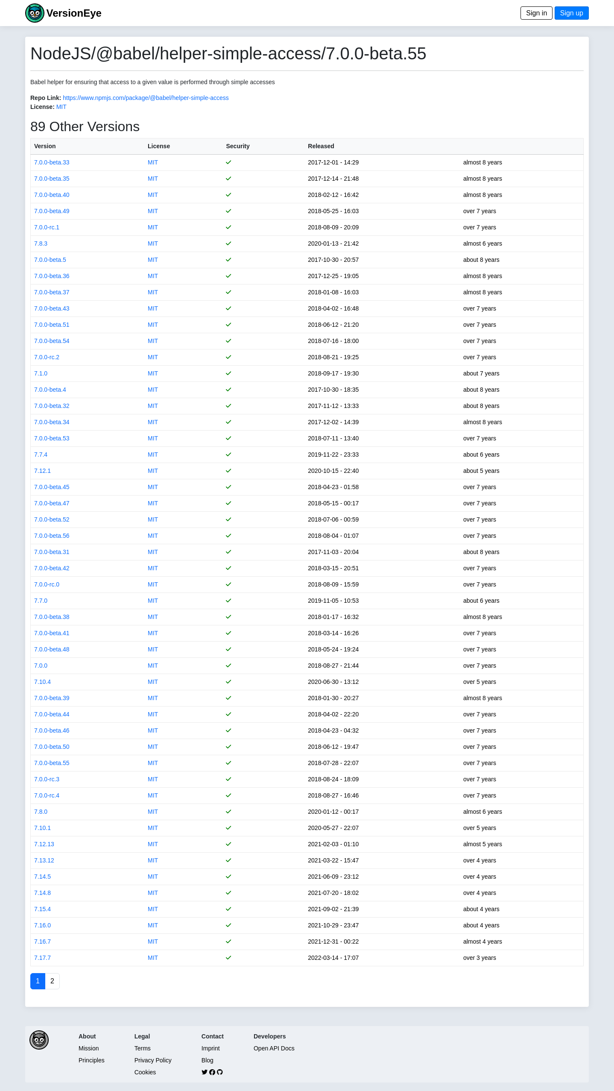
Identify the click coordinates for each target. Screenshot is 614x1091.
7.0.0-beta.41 (52, 633)
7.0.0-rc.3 (46, 779)
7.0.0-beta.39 (52, 698)
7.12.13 (44, 844)
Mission (89, 1048)
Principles (92, 1060)
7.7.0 (40, 600)
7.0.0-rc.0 (46, 584)
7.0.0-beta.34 (52, 422)
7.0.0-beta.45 (52, 487)
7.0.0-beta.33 (52, 162)
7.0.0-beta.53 (52, 438)
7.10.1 (42, 827)
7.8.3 (40, 243)
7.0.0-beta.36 (52, 276)
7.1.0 (40, 373)
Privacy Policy (153, 1060)
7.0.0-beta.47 (52, 503)
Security (237, 146)
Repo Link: (45, 97)
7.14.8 (42, 892)
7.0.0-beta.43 (52, 308)
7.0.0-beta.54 (52, 340)
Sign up (571, 13)
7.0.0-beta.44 (52, 714)
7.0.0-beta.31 (52, 551)
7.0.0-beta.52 (52, 519)
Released (321, 146)
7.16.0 (42, 925)
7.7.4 (40, 454)
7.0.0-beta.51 (52, 324)
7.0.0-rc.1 (46, 227)
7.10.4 (42, 681)
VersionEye (73, 13)
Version (45, 146)
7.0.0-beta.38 (52, 616)
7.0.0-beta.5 (50, 259)
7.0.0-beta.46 (52, 730)
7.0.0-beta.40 (52, 194)
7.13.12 (44, 860)
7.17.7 (42, 957)
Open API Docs (274, 1048)
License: (42, 106)
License (159, 146)
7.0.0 (40, 665)
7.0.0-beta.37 (52, 292)
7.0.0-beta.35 (52, 178)
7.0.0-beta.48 (52, 649)
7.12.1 (42, 470)
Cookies (145, 1072)
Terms (142, 1048)
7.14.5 (42, 876)
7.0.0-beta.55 (52, 763)
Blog (207, 1060)
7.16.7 (42, 941)
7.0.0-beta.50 (52, 746)
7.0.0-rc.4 (46, 795)
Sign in (536, 13)
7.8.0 (40, 811)
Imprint (211, 1048)
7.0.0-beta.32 (52, 405)
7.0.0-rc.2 (46, 357)
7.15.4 (42, 909)
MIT (61, 106)
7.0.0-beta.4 (50, 389)
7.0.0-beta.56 (52, 535)
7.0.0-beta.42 (52, 568)
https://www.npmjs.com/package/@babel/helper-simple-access (146, 97)
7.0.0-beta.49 (52, 211)
